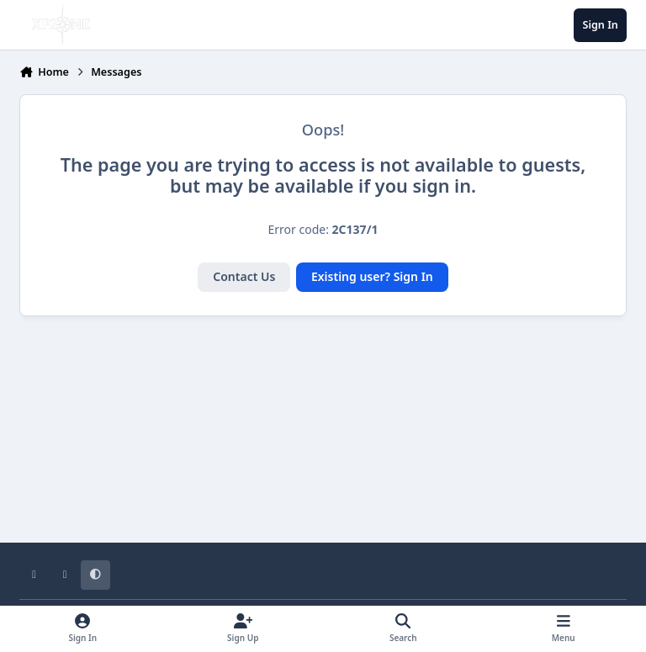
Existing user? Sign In (372, 276)
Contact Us (244, 276)
